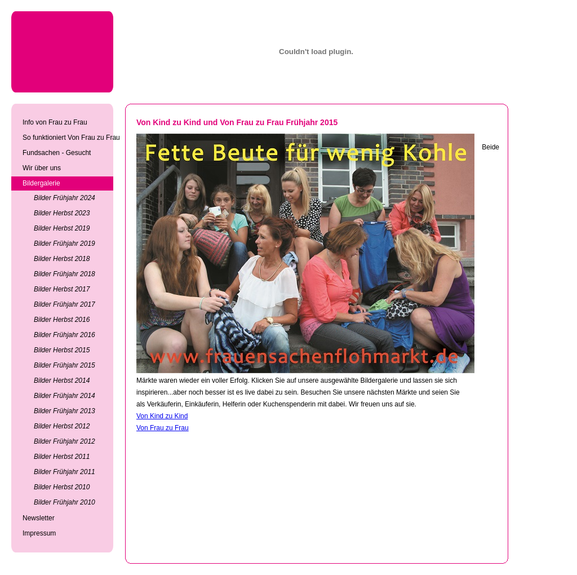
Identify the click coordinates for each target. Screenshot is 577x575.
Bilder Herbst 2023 (62, 213)
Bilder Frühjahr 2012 (64, 441)
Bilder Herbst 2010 (62, 487)
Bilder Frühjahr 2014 (64, 396)
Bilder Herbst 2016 (62, 320)
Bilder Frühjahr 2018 (64, 274)
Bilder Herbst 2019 (62, 228)
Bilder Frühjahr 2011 (64, 472)
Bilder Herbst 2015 (62, 350)
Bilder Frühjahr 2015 (64, 365)
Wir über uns (42, 168)
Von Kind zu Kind (162, 416)
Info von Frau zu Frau (55, 122)
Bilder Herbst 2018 (62, 259)
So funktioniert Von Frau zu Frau (68, 137)
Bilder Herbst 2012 (62, 426)
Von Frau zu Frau (162, 428)
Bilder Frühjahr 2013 (64, 411)
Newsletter (39, 518)
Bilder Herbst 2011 (62, 457)
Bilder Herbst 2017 (62, 289)
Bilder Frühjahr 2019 (64, 243)
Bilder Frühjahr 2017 (64, 304)
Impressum (39, 533)
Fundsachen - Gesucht (57, 153)
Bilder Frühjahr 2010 (64, 502)
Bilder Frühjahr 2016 (64, 335)
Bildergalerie (41, 183)
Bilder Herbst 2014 (62, 380)
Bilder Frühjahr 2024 (64, 198)
